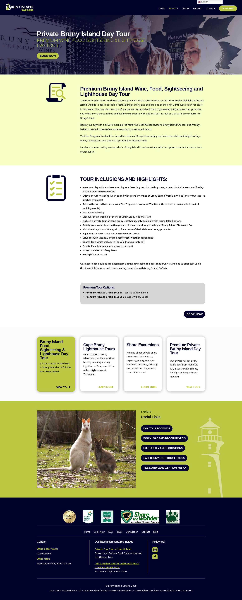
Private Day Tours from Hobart (113, 549)
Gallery (197, 8)
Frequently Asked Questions (163, 448)
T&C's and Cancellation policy (165, 468)
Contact (210, 8)
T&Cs (119, 532)
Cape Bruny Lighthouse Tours (164, 458)
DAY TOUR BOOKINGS (156, 428)
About (185, 8)
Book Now (228, 8)
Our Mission (132, 532)
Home (162, 8)
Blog (155, 532)
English (203, 2)
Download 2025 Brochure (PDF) (164, 438)
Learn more (105, 387)
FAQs (110, 532)
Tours (172, 8)
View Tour (63, 387)
